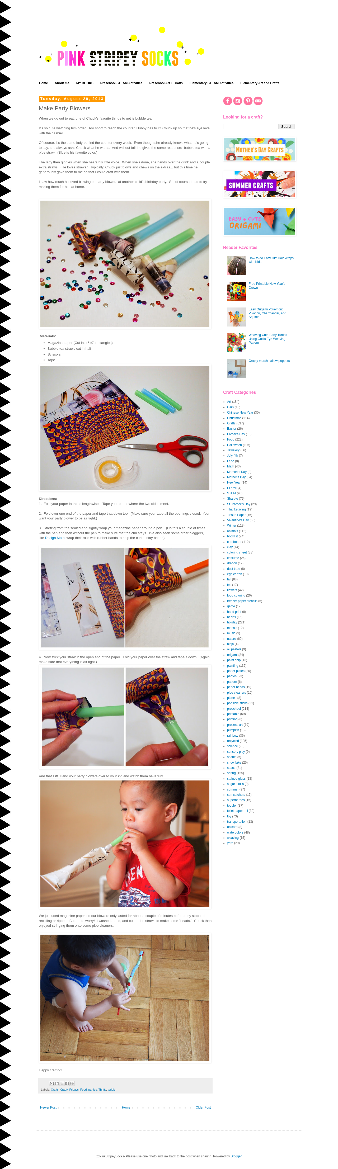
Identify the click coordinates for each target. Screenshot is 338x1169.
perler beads (236, 687)
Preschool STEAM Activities (121, 83)
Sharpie (232, 498)
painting (232, 666)
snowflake (234, 762)
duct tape (233, 569)
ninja (230, 644)
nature (231, 639)
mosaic (232, 628)
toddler (112, 1089)
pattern (232, 682)
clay (230, 547)
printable (233, 714)
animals (232, 531)
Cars (230, 407)
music (231, 633)
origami (232, 655)
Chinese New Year (240, 412)
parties (92, 1089)
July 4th (232, 455)
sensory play (236, 752)
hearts (231, 617)
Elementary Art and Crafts (259, 83)
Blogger (236, 1156)
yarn (230, 843)
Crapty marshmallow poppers (269, 361)
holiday (232, 622)
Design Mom (54, 538)
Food (83, 1089)
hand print (234, 612)
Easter (231, 428)
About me (62, 83)
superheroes (236, 800)
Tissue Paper (236, 515)
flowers (232, 590)
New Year (234, 482)
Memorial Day (237, 472)
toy (229, 816)
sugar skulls (235, 784)
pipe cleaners (236, 692)
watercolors (235, 832)
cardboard (234, 542)
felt (229, 585)
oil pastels (234, 649)
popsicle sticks (237, 703)
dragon (232, 563)
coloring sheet (237, 552)
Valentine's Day (238, 520)
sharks (231, 757)
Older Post (203, 1107)
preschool (234, 709)
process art (235, 725)
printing (232, 719)
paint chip (234, 660)
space (231, 768)
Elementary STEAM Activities (211, 83)
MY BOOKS (84, 83)
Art (229, 402)
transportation (236, 821)
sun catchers (236, 795)
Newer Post (48, 1107)
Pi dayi (232, 488)
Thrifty (102, 1089)
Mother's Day (236, 477)
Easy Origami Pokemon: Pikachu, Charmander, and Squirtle (267, 313)
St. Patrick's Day (238, 504)
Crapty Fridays (69, 1089)
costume (233, 558)
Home (43, 83)
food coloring (236, 595)
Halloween (234, 445)
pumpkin (233, 730)
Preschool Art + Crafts (166, 83)
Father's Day (236, 434)
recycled (233, 741)
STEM (231, 493)
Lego (230, 461)
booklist (232, 536)
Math (230, 466)
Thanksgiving (236, 509)
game (231, 606)
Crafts (55, 1089)
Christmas (234, 418)
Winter (231, 525)
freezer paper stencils (242, 601)
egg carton (234, 574)
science (232, 746)
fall (229, 579)
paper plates (236, 671)
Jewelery (233, 450)
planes (231, 698)
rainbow (232, 735)
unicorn (232, 827)
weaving (233, 838)
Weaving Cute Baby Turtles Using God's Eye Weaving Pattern (268, 338)
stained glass (236, 778)
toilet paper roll (237, 811)
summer (232, 789)
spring (231, 773)
